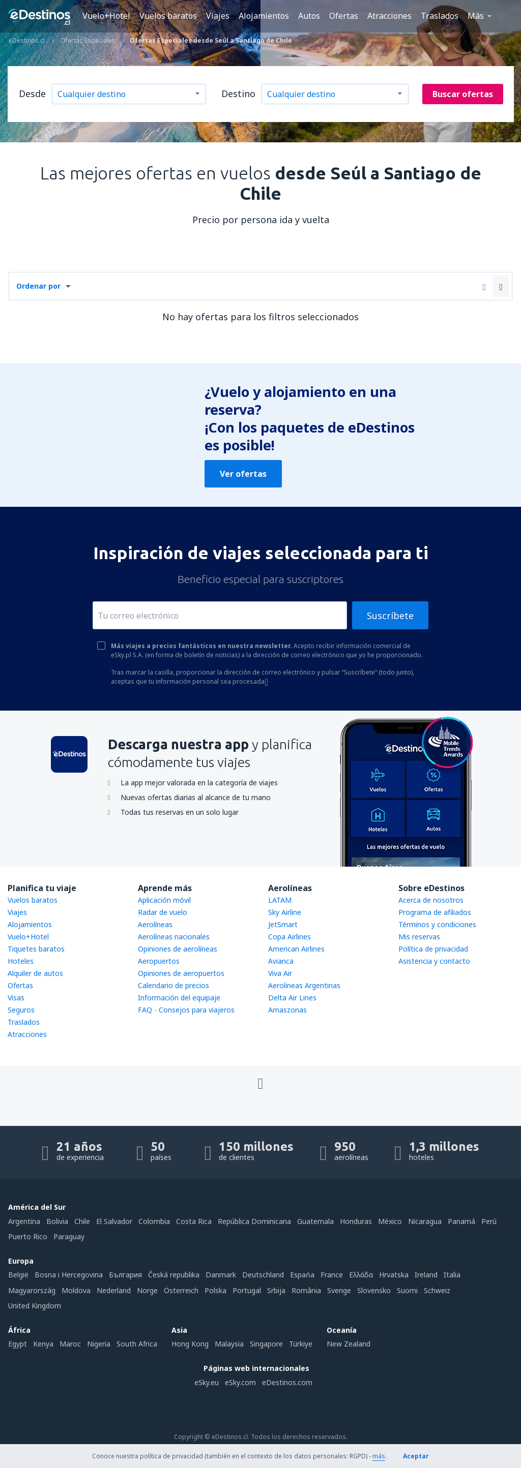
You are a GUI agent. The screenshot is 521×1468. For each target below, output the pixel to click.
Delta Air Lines (292, 997)
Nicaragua (425, 1221)
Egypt (17, 1344)
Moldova (76, 1290)
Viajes (217, 15)
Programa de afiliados (434, 912)
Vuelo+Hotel (106, 15)
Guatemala (315, 1221)
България (125, 1274)
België (18, 1274)
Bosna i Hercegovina (69, 1274)
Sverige (339, 1290)
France (332, 1274)
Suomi (407, 1290)
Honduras (356, 1221)
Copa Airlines (289, 936)
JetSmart (283, 924)
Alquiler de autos (35, 973)
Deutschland (263, 1274)
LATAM (280, 900)
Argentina (24, 1221)
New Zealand (348, 1344)
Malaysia (229, 1344)
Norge (147, 1290)
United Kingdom (34, 1305)
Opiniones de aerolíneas (177, 949)
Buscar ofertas (462, 94)
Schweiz (437, 1290)
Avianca (281, 961)
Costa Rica (194, 1221)
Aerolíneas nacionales (174, 936)
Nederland (114, 1290)
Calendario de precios (173, 985)
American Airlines (296, 949)
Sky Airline (284, 912)
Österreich (181, 1290)
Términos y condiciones (437, 924)
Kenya (43, 1344)
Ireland (426, 1274)
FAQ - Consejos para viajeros (186, 1010)
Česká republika (173, 1274)
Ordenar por (38, 286)
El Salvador (114, 1221)
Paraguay (68, 1236)
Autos (309, 15)
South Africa (137, 1344)
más (378, 1456)
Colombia (154, 1221)
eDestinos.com (287, 1382)
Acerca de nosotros (431, 900)
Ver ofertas (243, 473)
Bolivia (57, 1221)
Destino (238, 93)
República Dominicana (254, 1221)
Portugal (247, 1290)
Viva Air (280, 973)
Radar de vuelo (162, 912)
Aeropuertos (159, 961)
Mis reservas (419, 936)
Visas (16, 997)
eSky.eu (206, 1382)
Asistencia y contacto (434, 961)
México (390, 1221)
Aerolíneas (155, 924)
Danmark (221, 1274)
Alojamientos (264, 15)
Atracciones (389, 15)
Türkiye (300, 1344)
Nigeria (98, 1344)
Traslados (439, 15)
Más (476, 15)
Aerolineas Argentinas (304, 985)
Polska (215, 1290)
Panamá (461, 1221)
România (306, 1290)
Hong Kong (190, 1344)
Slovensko (374, 1290)
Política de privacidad (433, 949)
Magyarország (31, 1290)
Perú (489, 1221)
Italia (452, 1274)
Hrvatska (394, 1274)
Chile (82, 1221)
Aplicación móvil (164, 900)
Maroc (70, 1344)
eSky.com (240, 1382)
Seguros (21, 1010)
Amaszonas (287, 1010)
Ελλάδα (361, 1274)
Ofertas (343, 15)
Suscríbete (390, 615)
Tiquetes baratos (36, 949)
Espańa (302, 1274)
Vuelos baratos (168, 15)
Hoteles (21, 961)
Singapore (266, 1344)
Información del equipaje (179, 997)
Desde (32, 93)
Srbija (276, 1290)
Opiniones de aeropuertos (181, 973)
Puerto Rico (27, 1236)
